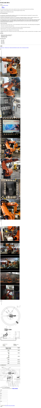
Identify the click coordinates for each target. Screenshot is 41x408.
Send (1, 407)
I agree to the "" (7, 406)
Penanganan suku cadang (25, 47)
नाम (0, 391)
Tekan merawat (2, 47)
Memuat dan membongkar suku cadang (14, 47)
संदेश (1, 401)
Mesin (21, 47)
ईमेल (1, 393)
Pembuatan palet (7, 47)
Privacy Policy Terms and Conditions (10, 406)
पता (0, 398)
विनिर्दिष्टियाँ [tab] (3, 7)
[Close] (0, 387)
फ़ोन (1, 395)
